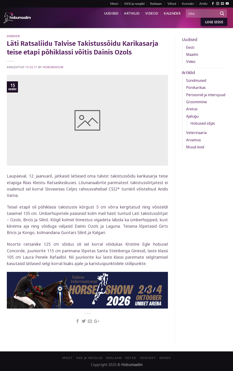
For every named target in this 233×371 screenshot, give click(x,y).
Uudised (111, 13)
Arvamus (193, 139)
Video (190, 61)
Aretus (192, 108)
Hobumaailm (53, 67)
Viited (171, 3)
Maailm (192, 54)
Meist (114, 3)
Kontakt (188, 3)
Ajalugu (192, 116)
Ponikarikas (196, 87)
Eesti (190, 47)
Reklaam (156, 3)
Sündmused (196, 80)
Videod (151, 13)
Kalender (172, 13)
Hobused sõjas (202, 123)
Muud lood (195, 146)
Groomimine (196, 101)
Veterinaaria (196, 132)
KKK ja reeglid (134, 3)
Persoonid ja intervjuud (205, 94)
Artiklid (131, 13)
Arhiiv (203, 3)
